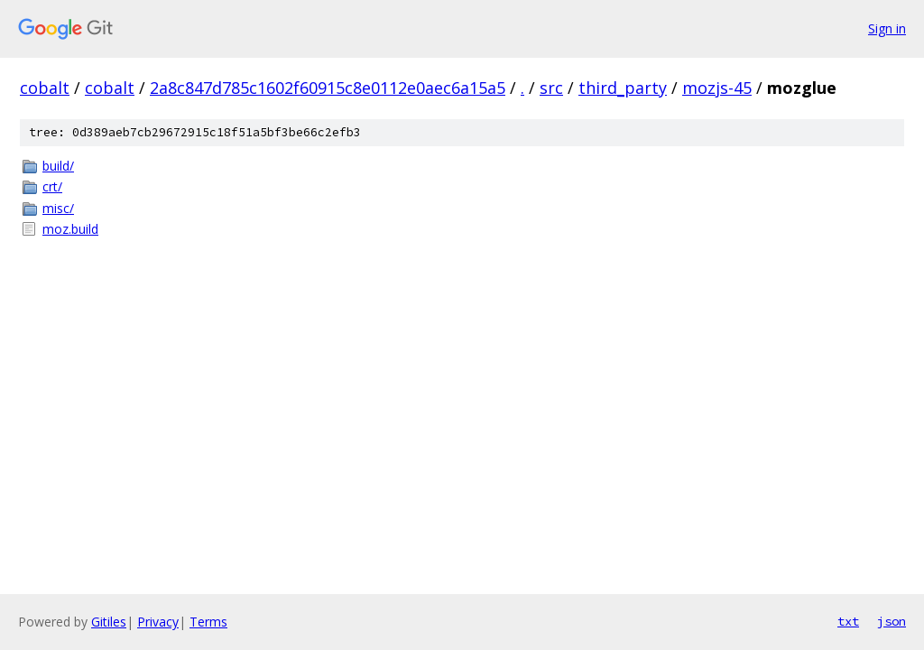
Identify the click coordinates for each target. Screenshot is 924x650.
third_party (622, 87)
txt (848, 621)
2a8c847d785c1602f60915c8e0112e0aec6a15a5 (327, 87)
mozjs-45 (717, 87)
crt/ (52, 186)
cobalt (44, 87)
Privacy (158, 621)
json (891, 621)
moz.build (70, 228)
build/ (58, 165)
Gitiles (108, 621)
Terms (208, 621)
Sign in (887, 28)
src (551, 87)
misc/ (58, 208)
